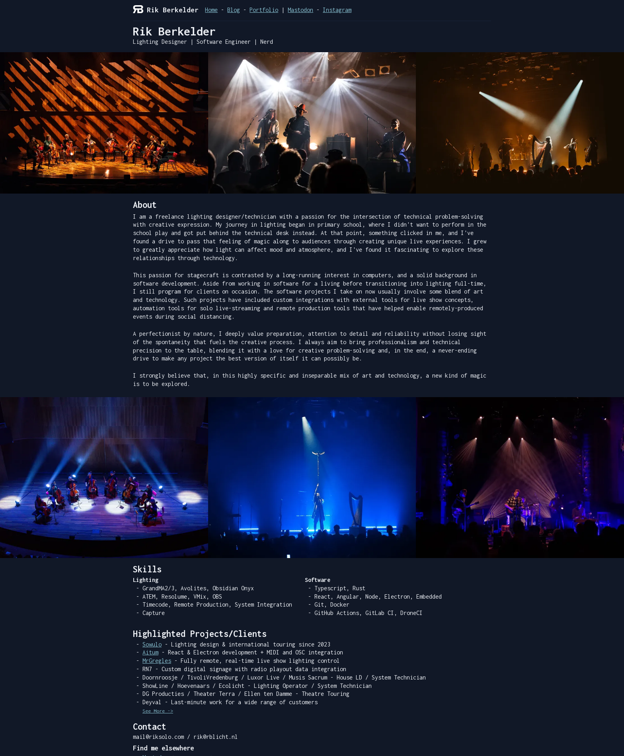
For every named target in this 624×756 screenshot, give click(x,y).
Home (211, 9)
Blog (233, 9)
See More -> (157, 711)
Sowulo (152, 644)
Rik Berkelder (166, 10)
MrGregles (156, 660)
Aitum (150, 652)
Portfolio (264, 9)
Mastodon (300, 9)
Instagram (337, 9)
